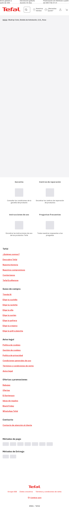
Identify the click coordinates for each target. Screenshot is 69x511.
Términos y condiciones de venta (18, 366)
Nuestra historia (10, 265)
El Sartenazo (9, 395)
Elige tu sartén (9, 315)
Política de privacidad (13, 355)
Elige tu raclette (10, 305)
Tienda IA (7, 294)
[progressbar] (34, 30)
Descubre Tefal (10, 259)
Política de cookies (11, 345)
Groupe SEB (12, 492)
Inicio (5, 20)
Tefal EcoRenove (10, 280)
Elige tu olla (8, 310)
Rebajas (6, 385)
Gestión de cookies (12, 350)
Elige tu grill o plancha (13, 331)
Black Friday (8, 406)
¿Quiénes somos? (11, 254)
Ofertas (6, 390)
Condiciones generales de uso (17, 361)
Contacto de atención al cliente (17, 425)
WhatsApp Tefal (10, 411)
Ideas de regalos (10, 401)
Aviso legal (8, 371)
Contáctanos (9, 275)
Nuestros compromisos (14, 270)
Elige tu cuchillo (10, 300)
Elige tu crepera (10, 326)
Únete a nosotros (26, 492)
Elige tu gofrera (10, 320)
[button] (38, 10)
